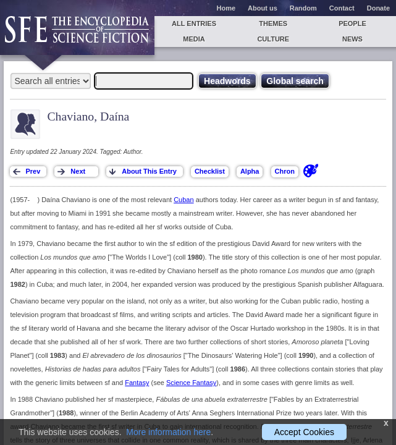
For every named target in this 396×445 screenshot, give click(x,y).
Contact (342, 8)
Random (303, 8)
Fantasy (137, 382)
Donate (378, 8)
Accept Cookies (304, 432)
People (352, 23)
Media (193, 39)
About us (262, 8)
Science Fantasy (191, 382)
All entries (194, 23)
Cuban (183, 199)
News (352, 39)
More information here (168, 432)
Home (226, 8)
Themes (273, 23)
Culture (273, 39)
